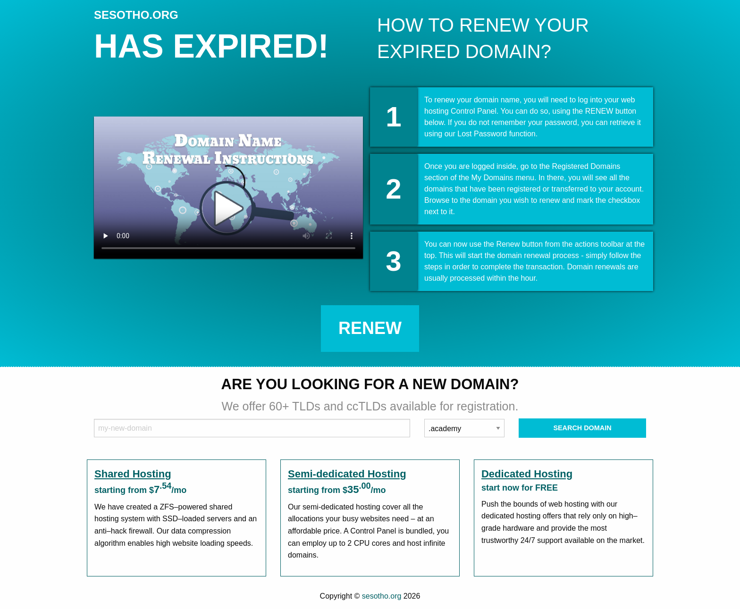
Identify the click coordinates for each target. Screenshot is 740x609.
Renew (370, 328)
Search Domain (582, 428)
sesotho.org (382, 596)
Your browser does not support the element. (228, 188)
